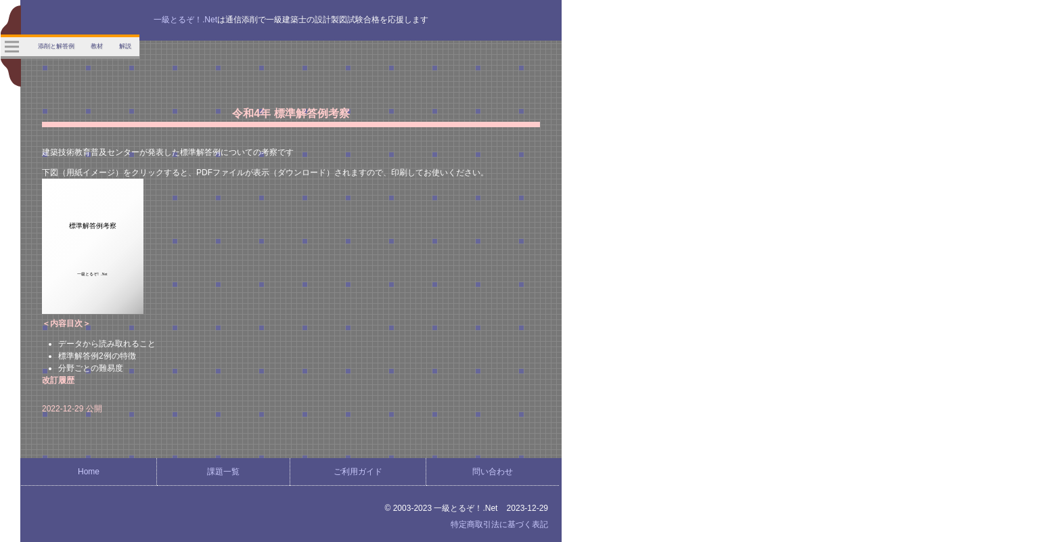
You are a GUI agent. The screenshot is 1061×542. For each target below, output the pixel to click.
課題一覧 (223, 471)
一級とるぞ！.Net (185, 19)
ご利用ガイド (358, 471)
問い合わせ (492, 471)
